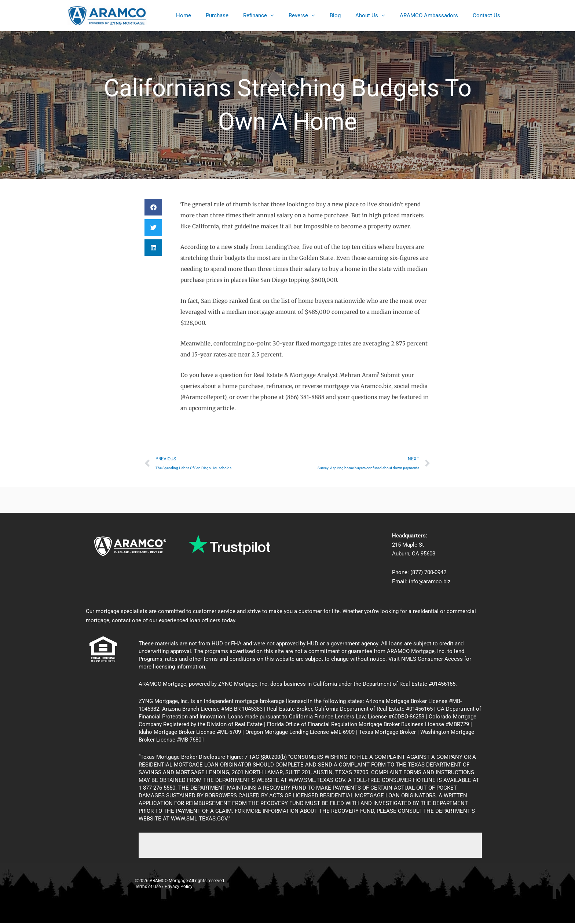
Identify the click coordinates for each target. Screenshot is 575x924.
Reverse (315, 15)
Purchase (241, 15)
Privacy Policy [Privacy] (179, 887)
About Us (376, 15)
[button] (153, 207)
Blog (348, 15)
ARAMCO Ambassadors (434, 15)
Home (211, 15)
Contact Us (488, 15)
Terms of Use (148, 887)
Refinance (275, 15)
